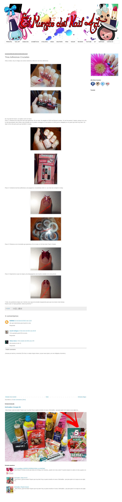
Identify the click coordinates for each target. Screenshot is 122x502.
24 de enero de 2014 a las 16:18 (27, 331)
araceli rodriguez (14, 331)
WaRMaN (12, 320)
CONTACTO (110, 41)
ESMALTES (25, 41)
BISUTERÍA (60, 41)
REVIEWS (80, 41)
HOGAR (73, 41)
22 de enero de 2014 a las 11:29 (23, 320)
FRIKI (66, 41)
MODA (52, 41)
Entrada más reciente (10, 397)
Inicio (47, 397)
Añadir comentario (11, 349)
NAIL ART (17, 41)
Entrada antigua (82, 397)
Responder (12, 325)
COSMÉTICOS (35, 41)
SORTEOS (101, 41)
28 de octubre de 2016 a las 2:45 (25, 341)
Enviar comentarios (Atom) (19, 399)
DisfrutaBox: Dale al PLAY (20, 477)
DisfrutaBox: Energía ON (13, 407)
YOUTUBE (88, 41)
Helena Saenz (13, 341)
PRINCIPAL (9, 41)
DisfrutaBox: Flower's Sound (21, 487)
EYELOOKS (45, 41)
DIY (95, 41)
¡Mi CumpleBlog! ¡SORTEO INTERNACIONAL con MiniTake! (29, 468)
